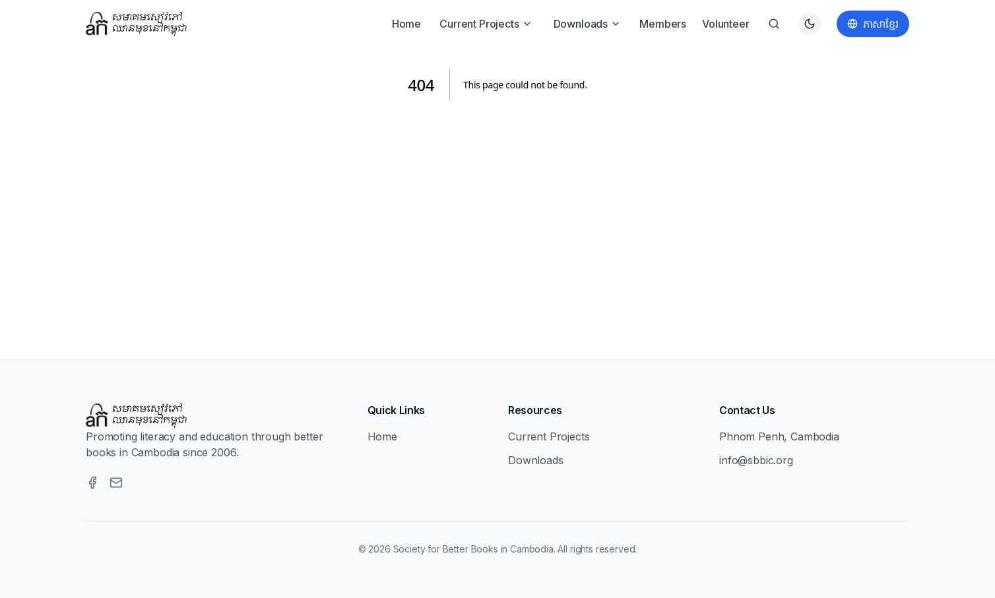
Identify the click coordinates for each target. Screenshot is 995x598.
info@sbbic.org (756, 460)
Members (662, 23)
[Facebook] (92, 482)
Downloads (588, 23)
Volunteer (726, 23)
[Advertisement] (497, 214)
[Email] (116, 482)
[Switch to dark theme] (809, 24)
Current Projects (485, 23)
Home (406, 23)
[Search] (774, 24)
